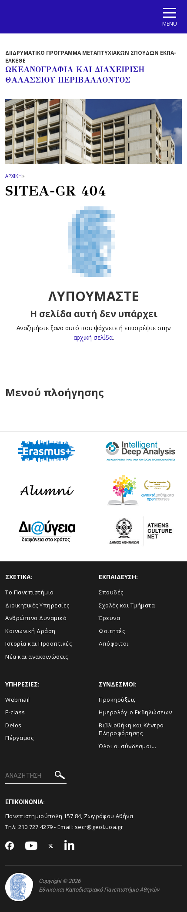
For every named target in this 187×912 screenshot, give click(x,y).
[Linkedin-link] (69, 846)
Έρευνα (109, 618)
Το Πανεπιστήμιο (29, 592)
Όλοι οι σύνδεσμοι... (127, 746)
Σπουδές (111, 592)
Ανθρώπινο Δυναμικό (36, 618)
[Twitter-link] (51, 846)
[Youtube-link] (31, 846)
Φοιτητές (112, 631)
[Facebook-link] (9, 846)
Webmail (17, 699)
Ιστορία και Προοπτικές (38, 643)
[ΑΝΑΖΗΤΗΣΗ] (36, 776)
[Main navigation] (169, 16)
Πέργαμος (19, 738)
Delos (13, 725)
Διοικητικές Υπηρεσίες (37, 605)
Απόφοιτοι (114, 643)
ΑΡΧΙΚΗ (13, 175)
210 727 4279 (35, 827)
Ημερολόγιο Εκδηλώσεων (135, 712)
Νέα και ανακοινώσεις (36, 656)
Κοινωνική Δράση (30, 631)
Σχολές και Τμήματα (127, 605)
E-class (15, 712)
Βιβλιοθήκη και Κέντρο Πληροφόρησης (131, 729)
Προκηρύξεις (117, 699)
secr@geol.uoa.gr (99, 827)
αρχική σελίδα (93, 337)
